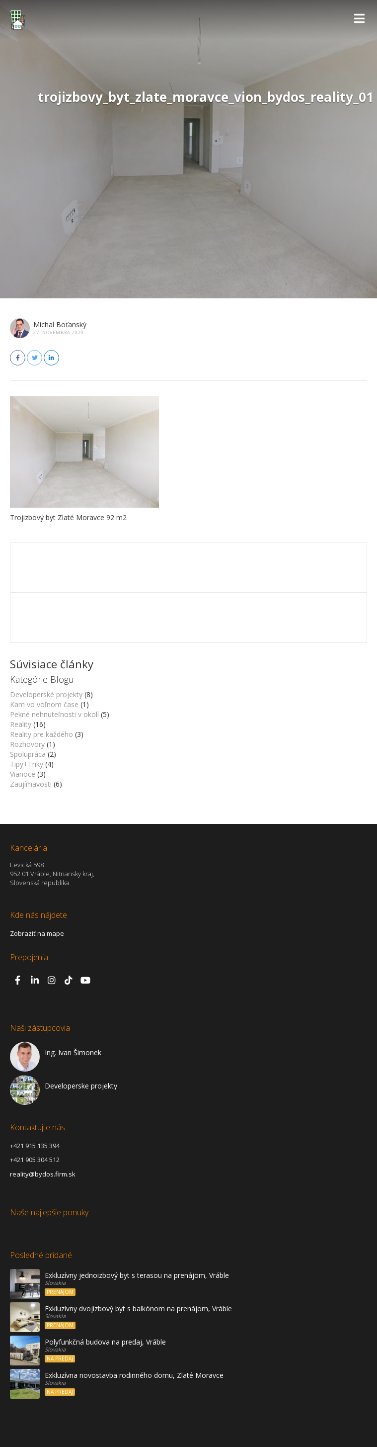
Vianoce (22, 774)
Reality (20, 724)
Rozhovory (27, 744)
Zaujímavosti (31, 784)
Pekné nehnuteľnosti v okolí (54, 714)
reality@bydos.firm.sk (42, 1174)
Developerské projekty (46, 694)
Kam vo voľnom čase (44, 704)
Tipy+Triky (26, 764)
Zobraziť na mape (37, 933)
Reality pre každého (41, 734)
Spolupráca (28, 754)
